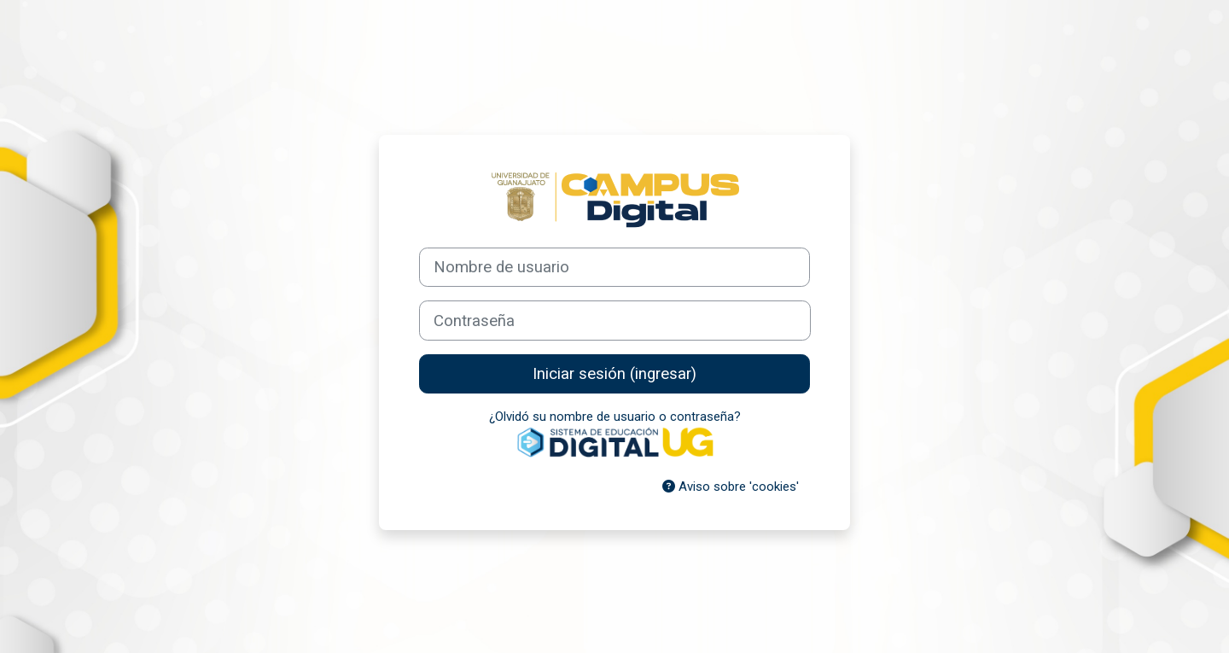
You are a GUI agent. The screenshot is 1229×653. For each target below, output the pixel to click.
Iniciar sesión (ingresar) (614, 373)
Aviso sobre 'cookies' (730, 486)
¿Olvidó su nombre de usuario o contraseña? (615, 416)
